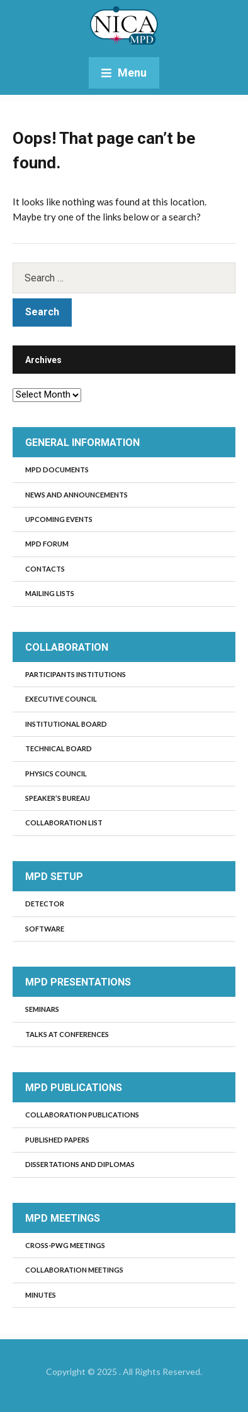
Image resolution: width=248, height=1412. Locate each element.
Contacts (45, 569)
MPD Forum (47, 544)
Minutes (40, 1295)
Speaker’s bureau (57, 798)
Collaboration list (64, 822)
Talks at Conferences (67, 1034)
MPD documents (57, 469)
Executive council (61, 699)
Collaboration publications (82, 1115)
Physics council (56, 773)
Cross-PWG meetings (65, 1245)
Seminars (42, 1009)
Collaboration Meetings (74, 1270)
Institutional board (66, 724)
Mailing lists (49, 593)
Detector (44, 903)
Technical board (58, 748)
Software (44, 929)
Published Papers (57, 1140)
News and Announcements (76, 495)
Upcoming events (59, 519)
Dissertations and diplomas (80, 1164)
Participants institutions (75, 674)
